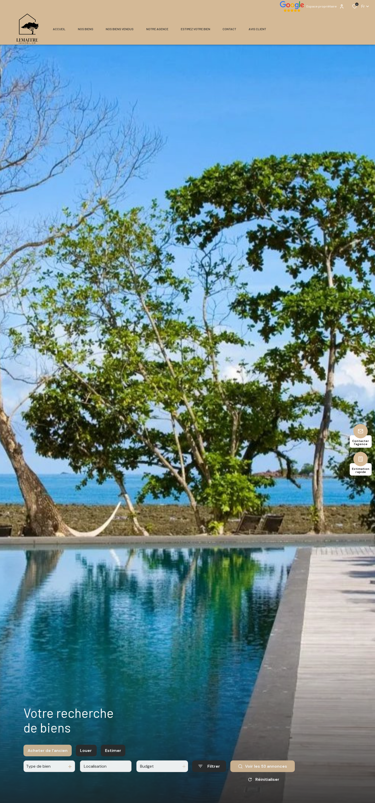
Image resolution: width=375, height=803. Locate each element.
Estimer (113, 757)
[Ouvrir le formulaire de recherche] (209, 772)
